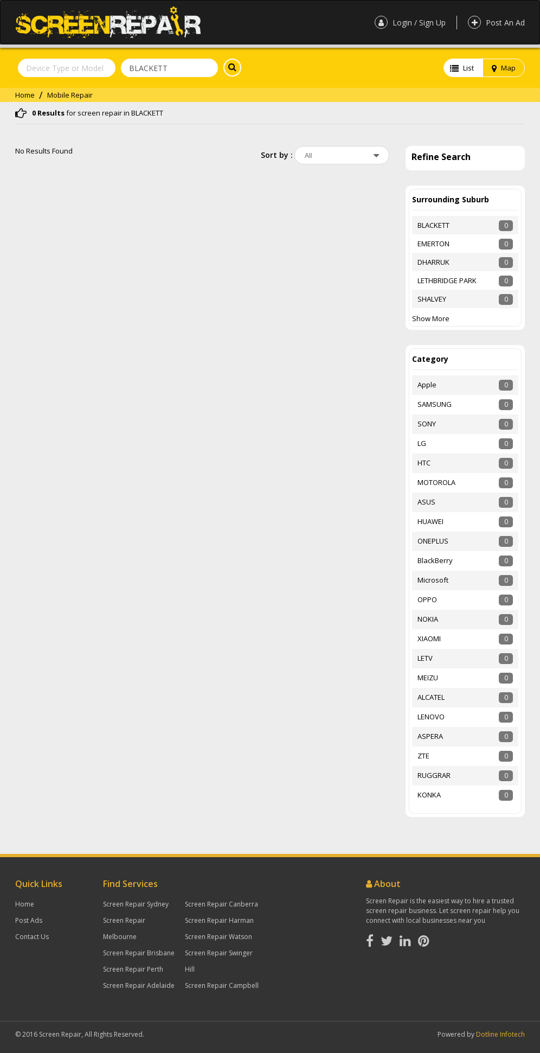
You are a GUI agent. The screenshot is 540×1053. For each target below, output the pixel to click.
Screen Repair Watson (218, 936)
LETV (425, 658)
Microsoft (432, 580)
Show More (430, 318)
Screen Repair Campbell (222, 985)
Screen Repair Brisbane (139, 953)
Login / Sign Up (410, 22)
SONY (426, 424)
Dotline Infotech (500, 1034)
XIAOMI (429, 638)
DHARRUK (433, 262)
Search (229, 67)
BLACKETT (433, 225)
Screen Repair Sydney (136, 904)
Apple (426, 385)
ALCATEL (431, 697)
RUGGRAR (434, 775)
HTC (423, 463)
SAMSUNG (434, 404)
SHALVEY (431, 299)
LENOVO (431, 717)
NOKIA (427, 619)
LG (421, 443)
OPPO (427, 599)
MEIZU (427, 677)
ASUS (426, 502)
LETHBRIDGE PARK (447, 280)
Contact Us (32, 936)
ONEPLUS (432, 541)
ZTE (423, 756)
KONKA (429, 795)
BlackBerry (435, 560)
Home (25, 95)
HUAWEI (430, 521)
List (462, 68)
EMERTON (433, 243)
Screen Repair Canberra (221, 904)
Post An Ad (496, 22)
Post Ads (28, 920)
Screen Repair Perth (133, 969)
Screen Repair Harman (219, 920)
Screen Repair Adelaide (139, 985)
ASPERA (430, 736)
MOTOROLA (436, 482)
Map (504, 68)
